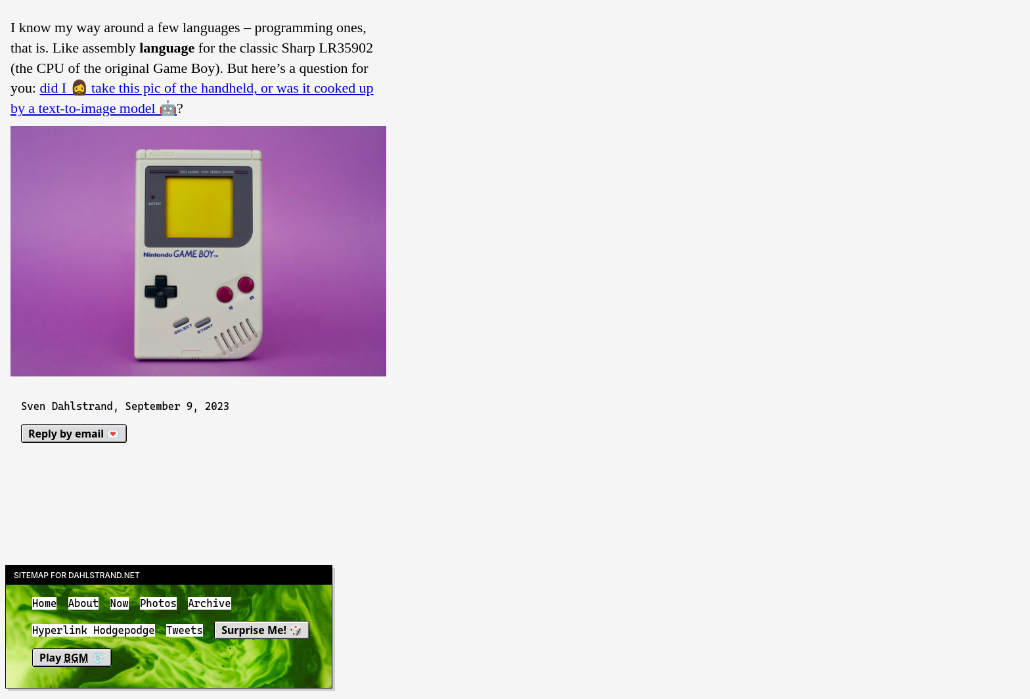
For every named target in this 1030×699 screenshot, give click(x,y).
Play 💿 (71, 657)
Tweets (184, 631)
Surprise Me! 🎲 (261, 630)
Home (44, 603)
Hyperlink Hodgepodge (93, 631)
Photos (158, 603)
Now (119, 603)
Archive (209, 603)
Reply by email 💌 (74, 433)
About (83, 603)
